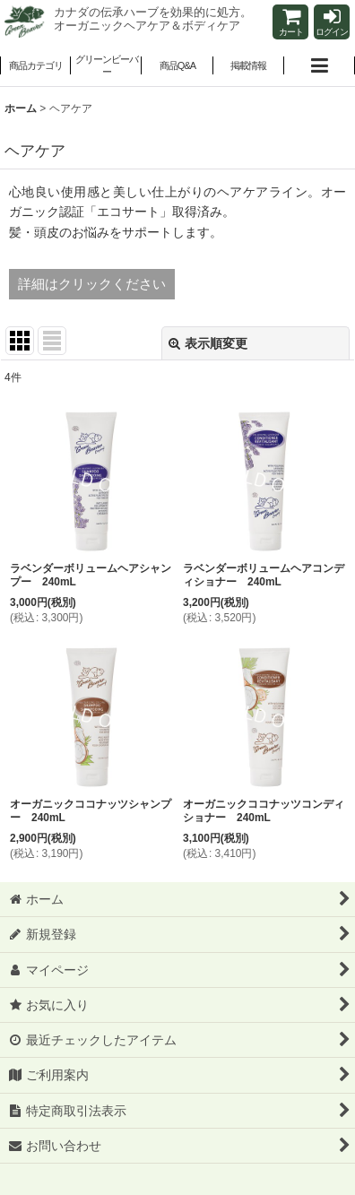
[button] (106, 67)
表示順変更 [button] (208, 343)
